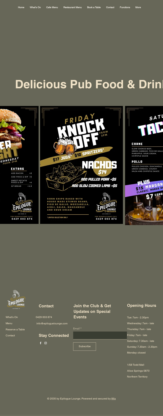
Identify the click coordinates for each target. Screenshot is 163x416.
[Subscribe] (84, 346)
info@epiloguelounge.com (52, 323)
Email (76, 328)
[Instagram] (45, 343)
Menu (9, 323)
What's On (12, 317)
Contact (10, 335)
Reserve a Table (15, 329)
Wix (113, 398)
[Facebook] (40, 343)
